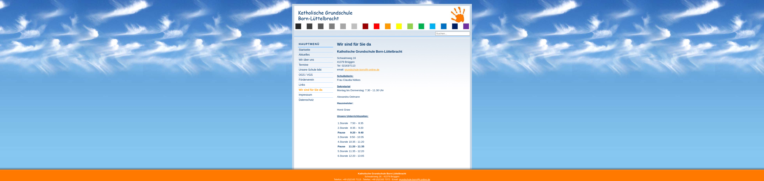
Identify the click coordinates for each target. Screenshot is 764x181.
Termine (303, 64)
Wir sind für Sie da (310, 89)
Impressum (305, 94)
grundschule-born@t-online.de (362, 69)
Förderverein (306, 79)
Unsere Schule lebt (310, 69)
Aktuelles (304, 54)
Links (302, 84)
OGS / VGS (306, 74)
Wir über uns (306, 59)
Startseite (304, 49)
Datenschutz (306, 99)
